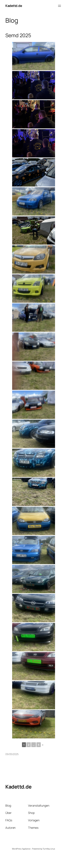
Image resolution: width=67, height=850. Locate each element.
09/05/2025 (12, 754)
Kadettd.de (13, 6)
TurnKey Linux (49, 848)
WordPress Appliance (21, 848)
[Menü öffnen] (59, 6)
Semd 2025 (18, 35)
